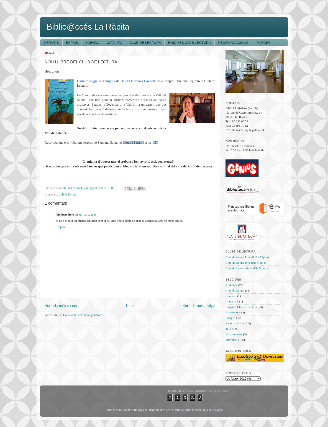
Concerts (231, 296)
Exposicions (233, 312)
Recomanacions (235, 323)
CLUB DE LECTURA (145, 42)
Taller (229, 329)
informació (232, 339)
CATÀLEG (114, 42)
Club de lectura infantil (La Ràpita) (247, 257)
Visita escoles (234, 334)
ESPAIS (72, 42)
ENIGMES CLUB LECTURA (189, 42)
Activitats (232, 285)
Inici (130, 305)
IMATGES (263, 42)
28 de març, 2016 (86, 214)
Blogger (217, 409)
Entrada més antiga (198, 305)
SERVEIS (51, 42)
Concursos (232, 301)
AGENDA (92, 42)
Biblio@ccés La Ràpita (88, 26)
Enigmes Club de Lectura (241, 307)
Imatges (230, 318)
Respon (60, 227)
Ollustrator (177, 409)
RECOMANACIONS (233, 42)
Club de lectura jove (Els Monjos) (246, 262)
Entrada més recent (60, 305)
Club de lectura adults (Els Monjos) (247, 268)
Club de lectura (67, 194)
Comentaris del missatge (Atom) (83, 315)
